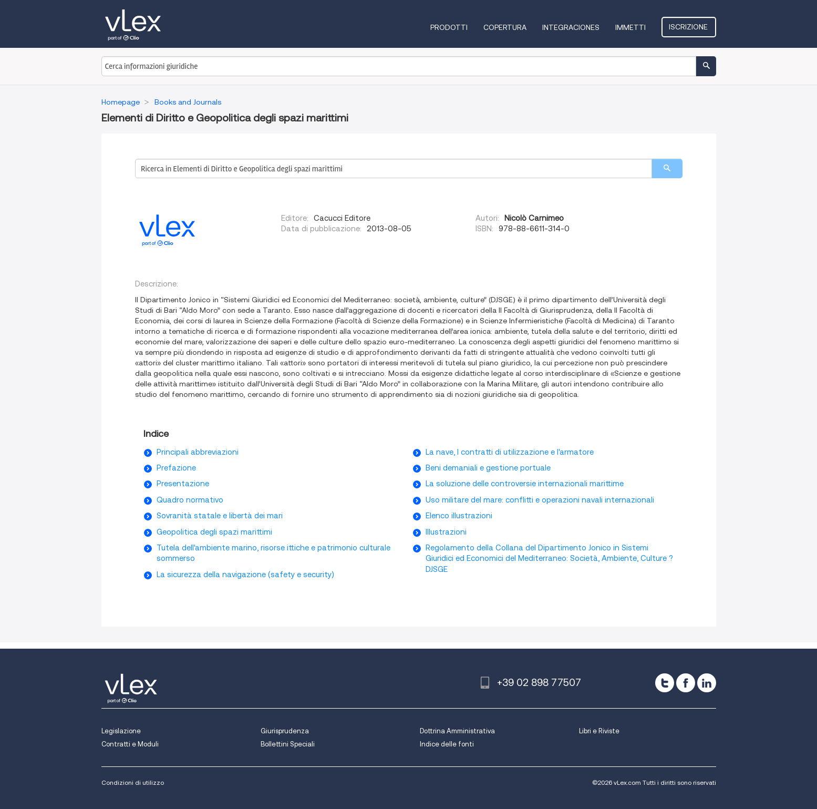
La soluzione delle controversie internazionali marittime (525, 483)
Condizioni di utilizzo (132, 782)
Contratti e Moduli (130, 744)
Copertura (506, 27)
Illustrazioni (446, 532)
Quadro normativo (190, 500)
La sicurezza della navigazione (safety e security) (245, 574)
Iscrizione (689, 27)
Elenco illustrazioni (459, 515)
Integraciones (572, 27)
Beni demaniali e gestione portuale (488, 468)
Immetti (631, 27)
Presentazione (183, 483)
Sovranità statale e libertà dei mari (220, 515)
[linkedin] (706, 682)
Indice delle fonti (447, 744)
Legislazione (121, 731)
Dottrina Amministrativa (457, 731)
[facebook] (685, 682)
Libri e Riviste (599, 731)
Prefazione (176, 468)
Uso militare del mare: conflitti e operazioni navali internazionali (540, 500)
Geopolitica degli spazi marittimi (214, 532)
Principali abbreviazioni (198, 452)
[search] (666, 168)
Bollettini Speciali (288, 744)
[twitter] (664, 682)
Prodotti (450, 27)
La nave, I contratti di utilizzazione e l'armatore (510, 452)
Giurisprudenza (285, 731)
